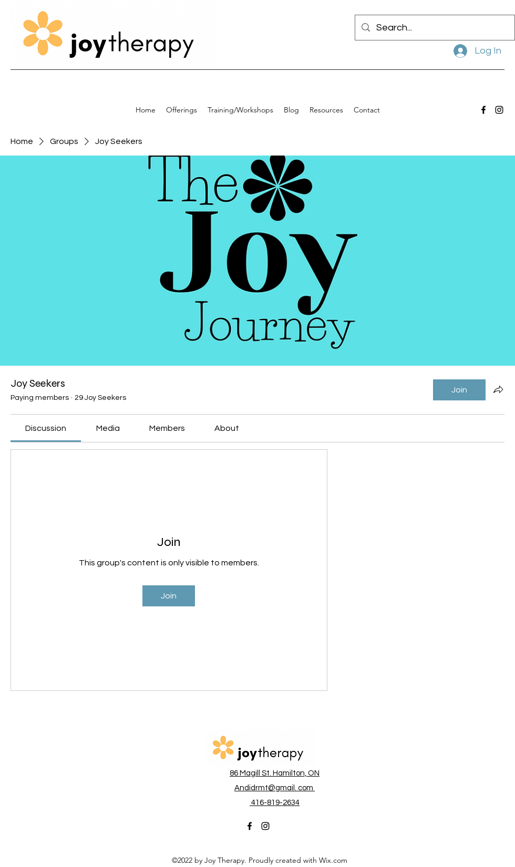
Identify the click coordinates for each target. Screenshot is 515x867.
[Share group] (498, 389)
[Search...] (434, 27)
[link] (45, 428)
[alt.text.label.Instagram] (499, 110)
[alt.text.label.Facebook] (483, 110)
